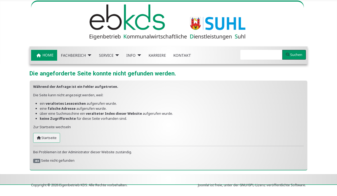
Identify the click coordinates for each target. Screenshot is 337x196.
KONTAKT (182, 55)
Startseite (47, 137)
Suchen (294, 54)
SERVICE (106, 55)
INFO (131, 55)
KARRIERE (157, 55)
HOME (44, 55)
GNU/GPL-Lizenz (253, 185)
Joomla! (203, 185)
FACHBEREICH (73, 55)
